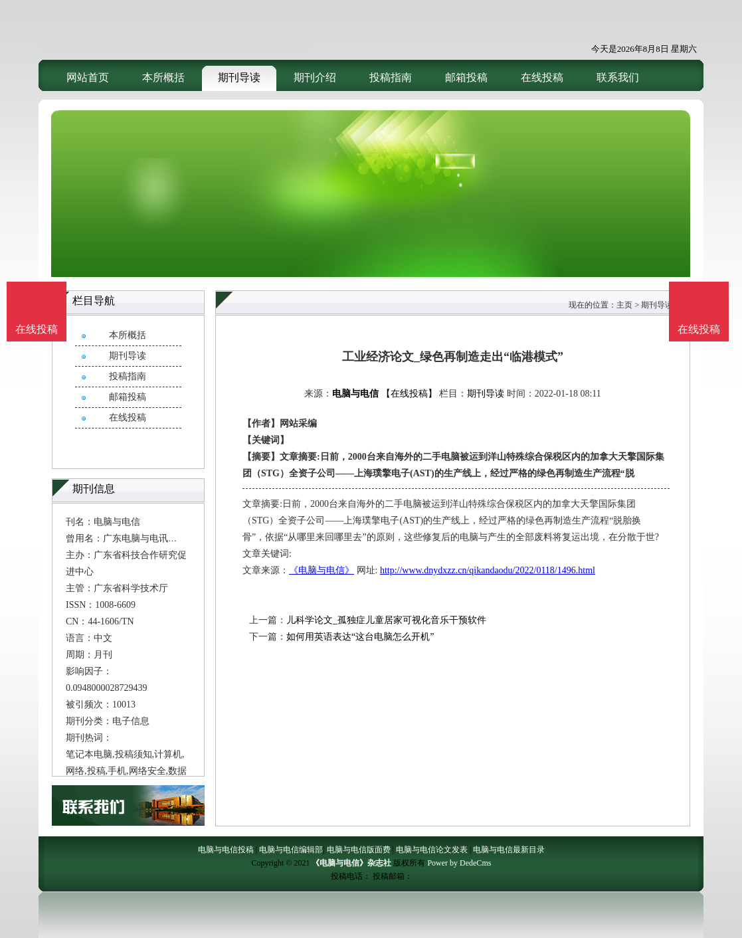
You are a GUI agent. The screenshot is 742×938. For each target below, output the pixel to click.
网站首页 (87, 77)
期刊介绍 (315, 77)
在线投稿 (542, 77)
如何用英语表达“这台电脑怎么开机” (360, 637)
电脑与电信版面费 (359, 849)
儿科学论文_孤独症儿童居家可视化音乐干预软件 (386, 620)
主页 (624, 305)
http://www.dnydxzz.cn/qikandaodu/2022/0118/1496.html (487, 570)
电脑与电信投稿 (226, 849)
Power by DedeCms (459, 863)
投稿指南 (390, 77)
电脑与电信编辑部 (291, 849)
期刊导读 (239, 77)
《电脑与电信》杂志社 (351, 863)
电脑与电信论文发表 (432, 849)
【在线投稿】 (409, 394)
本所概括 (163, 77)
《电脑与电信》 (321, 570)
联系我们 (618, 77)
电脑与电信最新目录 (509, 849)
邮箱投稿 (466, 77)
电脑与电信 (355, 394)
